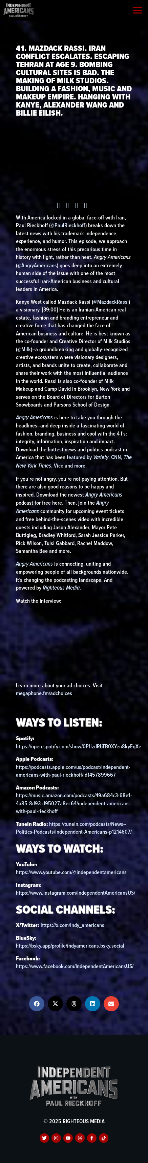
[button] (36, 1003)
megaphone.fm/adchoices (44, 693)
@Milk (24, 349)
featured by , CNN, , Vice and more (74, 461)
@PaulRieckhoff (67, 225)
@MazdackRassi (111, 302)
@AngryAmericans (37, 265)
